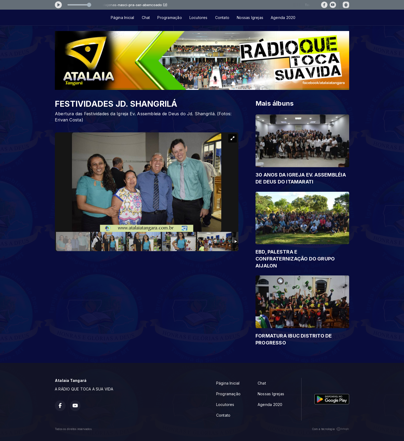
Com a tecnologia (330, 429)
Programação (169, 17)
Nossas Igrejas (250, 17)
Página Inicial (122, 17)
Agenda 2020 (283, 17)
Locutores (198, 17)
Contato (222, 17)
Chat (146, 17)
